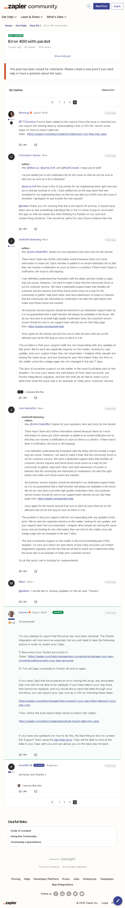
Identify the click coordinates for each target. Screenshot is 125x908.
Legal (105, 902)
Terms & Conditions (49, 866)
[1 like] (29, 785)
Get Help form (63, 739)
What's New (57, 17)
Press (66, 879)
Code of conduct (21, 830)
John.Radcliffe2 (27, 408)
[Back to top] (121, 862)
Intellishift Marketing (30, 239)
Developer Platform (46, 879)
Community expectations (26, 842)
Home (8, 25)
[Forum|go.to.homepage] (31, 6)
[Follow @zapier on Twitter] (75, 893)
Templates (107, 879)
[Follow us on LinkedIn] (62, 893)
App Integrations (62, 884)
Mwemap (24, 112)
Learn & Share (32, 17)
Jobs (76, 879)
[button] (101, 6)
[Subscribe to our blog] (68, 893)
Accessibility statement (74, 866)
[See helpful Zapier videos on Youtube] (81, 893)
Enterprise (90, 879)
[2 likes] (30, 392)
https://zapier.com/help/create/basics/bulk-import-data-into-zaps (59, 721)
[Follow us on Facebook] (55, 893)
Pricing (15, 879)
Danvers (23, 612)
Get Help (9, 17)
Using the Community (24, 836)
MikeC (22, 581)
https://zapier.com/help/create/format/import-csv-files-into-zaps (67, 134)
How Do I (35, 25)
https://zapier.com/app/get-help (46, 326)
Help (27, 879)
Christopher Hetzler (30, 155)
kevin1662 (24, 765)
